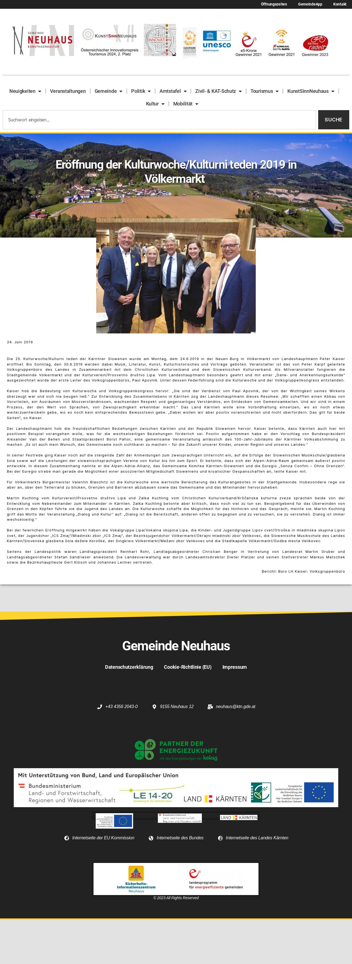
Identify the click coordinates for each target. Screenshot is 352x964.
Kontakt (339, 4)
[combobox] (159, 120)
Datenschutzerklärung (129, 667)
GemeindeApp (310, 4)
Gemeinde (109, 91)
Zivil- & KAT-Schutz (218, 91)
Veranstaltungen (68, 91)
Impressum (234, 667)
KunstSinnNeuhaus (310, 91)
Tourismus (265, 91)
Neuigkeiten (25, 91)
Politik (141, 91)
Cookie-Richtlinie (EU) (187, 667)
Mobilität (185, 104)
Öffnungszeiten (274, 4)
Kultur (155, 104)
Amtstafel (173, 91)
